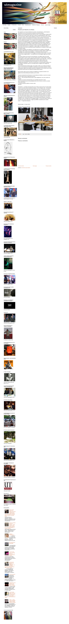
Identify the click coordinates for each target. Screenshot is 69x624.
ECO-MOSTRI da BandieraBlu (12, 543)
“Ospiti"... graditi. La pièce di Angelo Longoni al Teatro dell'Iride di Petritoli (12, 601)
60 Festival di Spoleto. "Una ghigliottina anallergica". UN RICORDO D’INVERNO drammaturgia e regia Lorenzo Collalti (10, 565)
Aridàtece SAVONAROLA (11, 534)
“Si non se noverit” (12, 574)
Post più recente (21, 165)
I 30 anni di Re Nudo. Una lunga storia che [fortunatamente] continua (12, 553)
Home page (35, 165)
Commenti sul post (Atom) (25, 167)
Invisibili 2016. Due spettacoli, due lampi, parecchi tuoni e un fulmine (12, 584)
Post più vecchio (48, 165)
